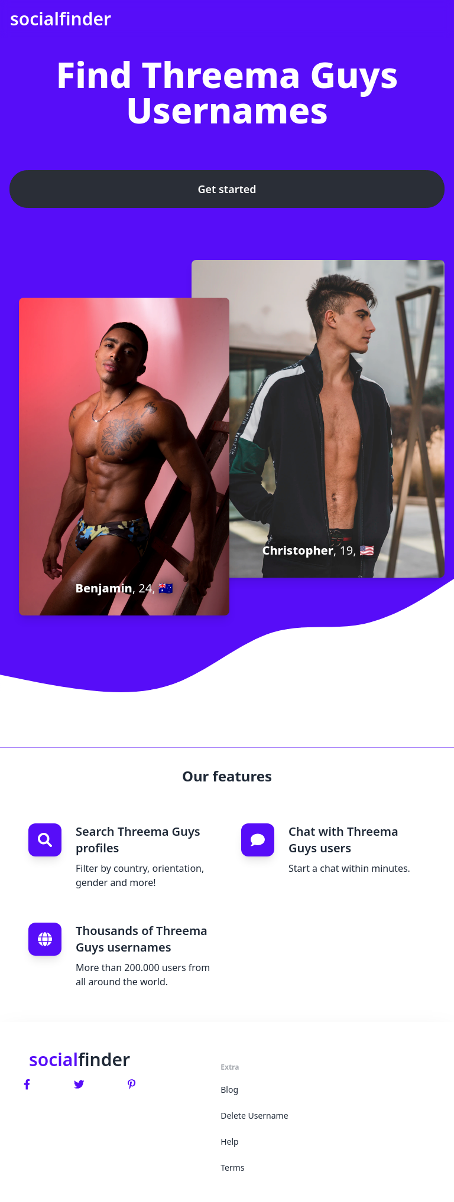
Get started (226, 189)
